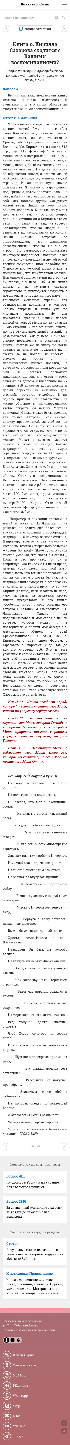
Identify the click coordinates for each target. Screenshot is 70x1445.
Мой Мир (20, 1375)
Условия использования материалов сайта (29, 1330)
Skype (17, 1406)
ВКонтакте (20, 1385)
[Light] (7, 1340)
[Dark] (18, 1340)
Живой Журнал (24, 1355)
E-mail (17, 1416)
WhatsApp (20, 1396)
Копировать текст (37, 29)
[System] (12, 1340)
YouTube (19, 1426)
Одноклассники (24, 1365)
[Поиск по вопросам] (35, 18)
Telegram (20, 1436)
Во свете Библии (35, 4)
